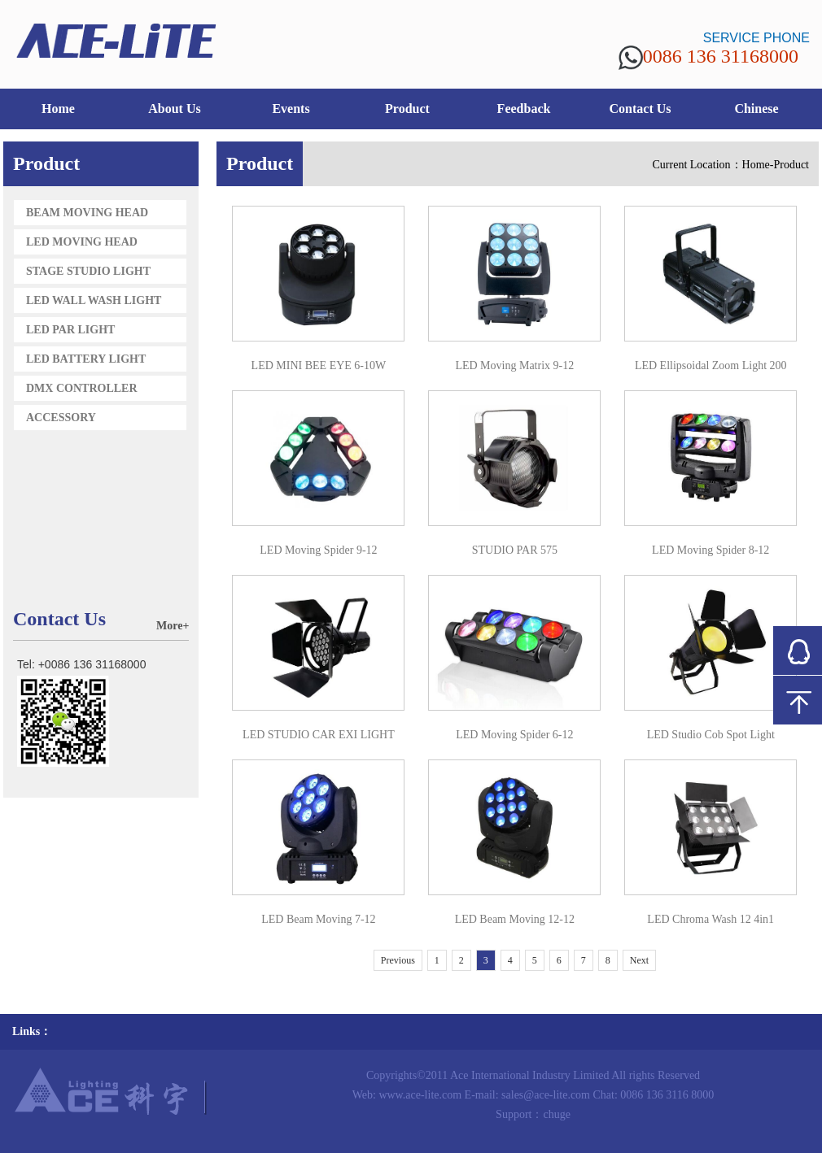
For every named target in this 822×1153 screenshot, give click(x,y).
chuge (556, 1114)
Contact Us (640, 108)
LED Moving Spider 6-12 (514, 735)
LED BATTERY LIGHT (86, 359)
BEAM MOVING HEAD (87, 213)
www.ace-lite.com (419, 1095)
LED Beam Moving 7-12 (318, 919)
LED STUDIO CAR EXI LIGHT (319, 735)
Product (407, 108)
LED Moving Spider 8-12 (710, 550)
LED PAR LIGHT (70, 330)
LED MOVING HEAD (82, 242)
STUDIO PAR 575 (514, 550)
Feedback (524, 108)
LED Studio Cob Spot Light (711, 735)
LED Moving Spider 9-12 (318, 550)
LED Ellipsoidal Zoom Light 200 (711, 365)
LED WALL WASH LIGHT (93, 300)
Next (639, 960)
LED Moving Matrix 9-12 (514, 365)
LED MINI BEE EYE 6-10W (319, 365)
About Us (174, 108)
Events (290, 108)
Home (58, 108)
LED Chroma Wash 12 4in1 (710, 919)
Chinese (756, 108)
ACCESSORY (61, 417)
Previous (398, 960)
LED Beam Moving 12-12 (515, 919)
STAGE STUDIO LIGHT (88, 271)
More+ (172, 625)
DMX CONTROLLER (82, 388)
